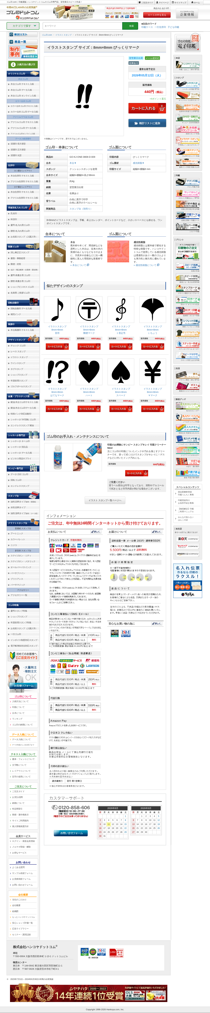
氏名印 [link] (14, 213)
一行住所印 (160, 27)
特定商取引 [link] (17, 809)
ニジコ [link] (14, 545)
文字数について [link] (19, 765)
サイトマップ (180, 2)
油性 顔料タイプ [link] (23, 501)
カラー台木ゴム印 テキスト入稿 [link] (24, 106)
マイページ (164, 2)
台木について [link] (18, 713)
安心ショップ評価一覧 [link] (22, 923)
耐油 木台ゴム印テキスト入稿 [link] (24, 402)
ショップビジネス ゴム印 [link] (22, 287)
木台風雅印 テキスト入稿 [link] (22, 330)
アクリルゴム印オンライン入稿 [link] (23, 134)
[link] (57, 323)
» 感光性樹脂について (145, 265)
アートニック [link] (17, 533)
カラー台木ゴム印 (23, 101)
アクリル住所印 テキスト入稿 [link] (24, 181)
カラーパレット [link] (18, 539)
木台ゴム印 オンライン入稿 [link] (23, 95)
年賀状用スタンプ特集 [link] (21, 622)
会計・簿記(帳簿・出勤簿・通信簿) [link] (24, 270)
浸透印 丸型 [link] (16, 155)
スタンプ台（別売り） (81, 208)
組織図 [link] (15, 911)
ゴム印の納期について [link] (22, 724)
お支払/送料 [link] (17, 797)
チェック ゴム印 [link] (18, 345)
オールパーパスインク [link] (21, 567)
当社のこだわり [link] (19, 899)
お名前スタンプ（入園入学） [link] (24, 236)
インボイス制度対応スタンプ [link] (24, 640)
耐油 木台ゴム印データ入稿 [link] (23, 408)
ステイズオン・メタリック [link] (23, 561)
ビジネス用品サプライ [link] (21, 458)
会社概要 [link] (16, 905)
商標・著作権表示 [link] (20, 814)
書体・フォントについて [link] (23, 759)
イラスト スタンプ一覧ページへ (105, 500)
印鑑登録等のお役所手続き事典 (186, 501)
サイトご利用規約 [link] (20, 820)
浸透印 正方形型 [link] (18, 149)
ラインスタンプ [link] (18, 363)
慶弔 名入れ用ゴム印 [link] (20, 225)
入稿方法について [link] (20, 701)
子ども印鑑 (173, 27)
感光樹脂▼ (138, 163)
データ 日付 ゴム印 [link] (19, 474)
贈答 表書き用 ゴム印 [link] (20, 281)
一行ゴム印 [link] (16, 634)
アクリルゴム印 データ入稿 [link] (23, 128)
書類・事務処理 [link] (18, 258)
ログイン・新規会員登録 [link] (23, 841)
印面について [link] (18, 707)
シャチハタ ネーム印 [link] (20, 441)
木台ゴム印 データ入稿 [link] (21, 90)
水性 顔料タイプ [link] (18, 507)
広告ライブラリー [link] (20, 928)
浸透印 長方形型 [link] (18, 143)
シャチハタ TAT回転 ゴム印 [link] (23, 419)
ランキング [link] (17, 719)
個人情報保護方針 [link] (20, 826)
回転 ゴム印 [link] (16, 480)
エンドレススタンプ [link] (20, 486)
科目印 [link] (14, 219)
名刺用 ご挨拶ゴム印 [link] (20, 293)
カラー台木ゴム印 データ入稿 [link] (24, 112)
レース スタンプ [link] (18, 351)
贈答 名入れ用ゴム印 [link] (20, 231)
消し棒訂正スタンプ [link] (20, 252)
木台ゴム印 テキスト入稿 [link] (22, 84)
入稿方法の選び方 (23, 64)
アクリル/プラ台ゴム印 (23, 117)
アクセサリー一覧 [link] (19, 595)
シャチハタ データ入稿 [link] (21, 453)
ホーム (197, 2)
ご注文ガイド (147, 2)
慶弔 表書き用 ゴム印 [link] (20, 275)
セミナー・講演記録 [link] (21, 934)
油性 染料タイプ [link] (24, 513)
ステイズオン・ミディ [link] (21, 555)
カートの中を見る (157, 15)
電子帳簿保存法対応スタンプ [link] (24, 646)
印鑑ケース (147, 27)
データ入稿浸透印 (23, 139)
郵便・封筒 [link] (16, 264)
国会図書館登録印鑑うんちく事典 (186, 493)
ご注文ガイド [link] (18, 791)
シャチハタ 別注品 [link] (19, 447)
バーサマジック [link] (18, 585)
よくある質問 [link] (18, 867)
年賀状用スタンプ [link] (19, 380)
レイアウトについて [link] (21, 771)
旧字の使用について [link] (21, 776)
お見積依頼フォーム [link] (21, 879)
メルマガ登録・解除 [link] (21, 847)
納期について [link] (18, 803)
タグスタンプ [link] (17, 369)
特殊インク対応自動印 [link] (21, 414)
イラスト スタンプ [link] (19, 357)
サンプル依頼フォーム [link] (22, 873)
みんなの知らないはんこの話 (186, 518)
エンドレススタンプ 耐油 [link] (22, 425)
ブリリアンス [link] (17, 579)
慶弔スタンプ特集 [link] (19, 611)
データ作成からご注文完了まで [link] (23, 745)
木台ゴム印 (23, 79)
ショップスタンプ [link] (19, 375)
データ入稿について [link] (21, 739)
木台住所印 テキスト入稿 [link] (22, 175)
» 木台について (78, 265)
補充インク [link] (16, 314)
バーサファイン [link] (18, 573)
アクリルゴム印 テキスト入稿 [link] (24, 122)
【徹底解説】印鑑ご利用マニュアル (186, 510)
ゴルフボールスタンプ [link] (21, 386)
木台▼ (73, 163)
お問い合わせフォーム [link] (22, 885)
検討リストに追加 (147, 123)
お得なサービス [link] (19, 852)
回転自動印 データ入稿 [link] (21, 308)
